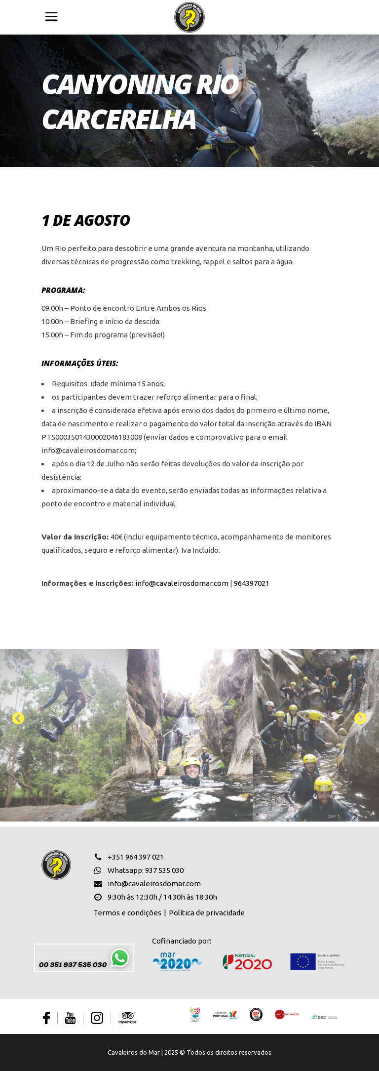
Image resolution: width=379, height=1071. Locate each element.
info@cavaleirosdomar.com (181, 583)
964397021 (251, 583)
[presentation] (19, 718)
